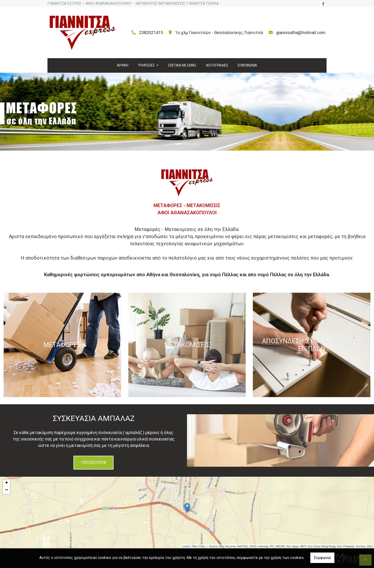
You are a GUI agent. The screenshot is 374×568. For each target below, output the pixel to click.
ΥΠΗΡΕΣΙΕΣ (147, 65)
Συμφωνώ (322, 557)
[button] (28, 112)
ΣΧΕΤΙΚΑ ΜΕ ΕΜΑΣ (182, 65)
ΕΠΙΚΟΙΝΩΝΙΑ (247, 65)
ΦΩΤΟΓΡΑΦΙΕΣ (217, 65)
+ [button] (6, 483)
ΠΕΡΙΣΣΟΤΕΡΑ (93, 462)
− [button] (6, 490)
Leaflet (186, 546)
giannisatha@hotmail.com (300, 32)
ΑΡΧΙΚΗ (122, 65)
